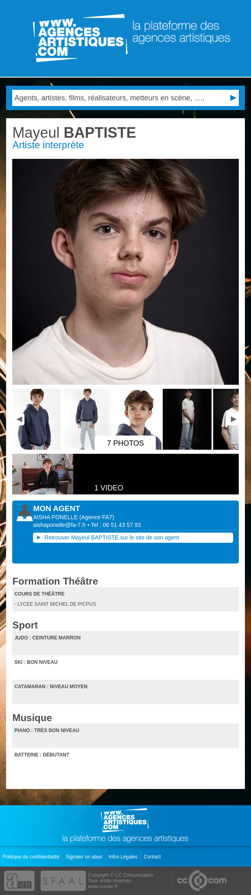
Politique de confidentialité (32, 857)
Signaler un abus (84, 857)
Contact (153, 857)
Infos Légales (124, 857)
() (96, 517)
